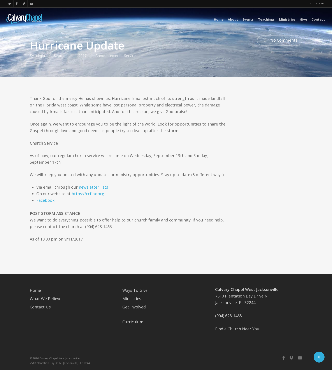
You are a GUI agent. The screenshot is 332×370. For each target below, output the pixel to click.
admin (40, 55)
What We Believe (45, 298)
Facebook (45, 200)
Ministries (131, 298)
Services (130, 55)
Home (35, 290)
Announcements (108, 55)
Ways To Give (135, 290)
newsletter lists (93, 187)
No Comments (279, 40)
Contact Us (40, 307)
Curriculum (132, 321)
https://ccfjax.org (88, 193)
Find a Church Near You (237, 328)
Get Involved (134, 307)
